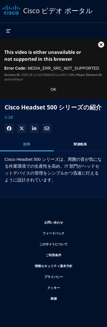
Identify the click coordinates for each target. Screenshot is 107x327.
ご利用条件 (71, 254)
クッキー (70, 287)
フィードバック (70, 232)
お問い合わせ (70, 221)
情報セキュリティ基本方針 (66, 265)
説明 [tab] (26, 144)
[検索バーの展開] (100, 28)
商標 (71, 298)
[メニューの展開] (9, 31)
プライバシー (70, 276)
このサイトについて (68, 243)
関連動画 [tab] (80, 144)
